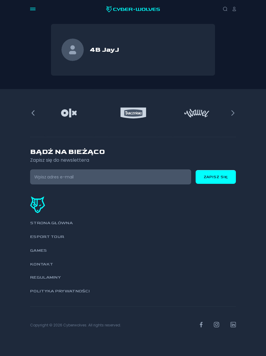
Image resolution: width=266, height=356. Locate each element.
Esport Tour (47, 236)
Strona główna (51, 222)
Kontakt (41, 264)
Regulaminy (45, 277)
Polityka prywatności (60, 291)
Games (38, 250)
